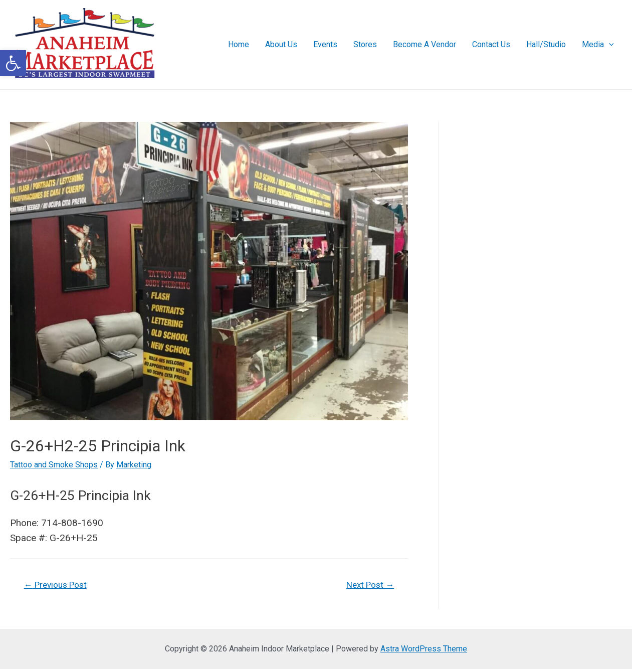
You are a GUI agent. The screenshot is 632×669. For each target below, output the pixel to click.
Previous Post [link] (55, 585)
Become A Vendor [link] (424, 44)
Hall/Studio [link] (546, 44)
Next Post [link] (370, 585)
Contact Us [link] (491, 44)
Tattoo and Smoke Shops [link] (54, 464)
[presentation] (609, 44)
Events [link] (325, 44)
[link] (13, 63)
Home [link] (238, 44)
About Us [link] (281, 44)
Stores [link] (365, 44)
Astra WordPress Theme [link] (423, 648)
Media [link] (598, 44)
